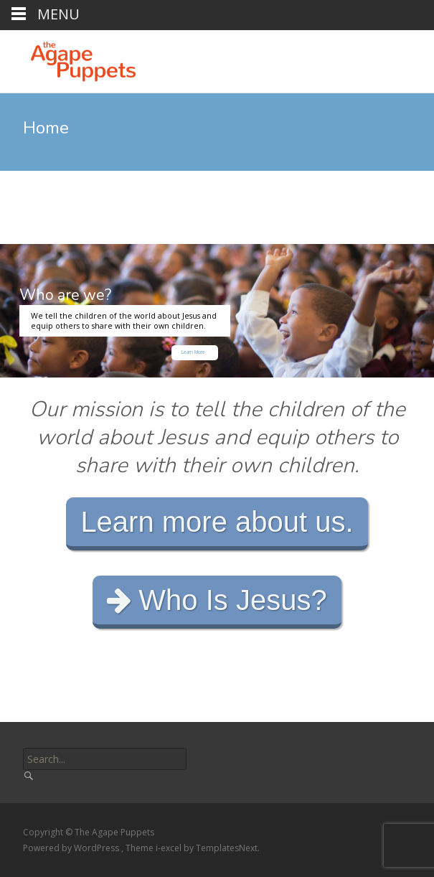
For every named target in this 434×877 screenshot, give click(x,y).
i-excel (170, 848)
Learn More (193, 352)
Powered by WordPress (72, 848)
